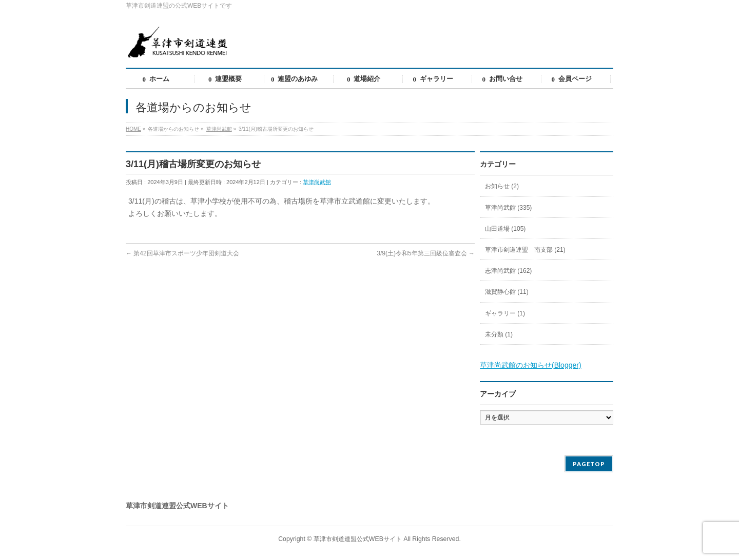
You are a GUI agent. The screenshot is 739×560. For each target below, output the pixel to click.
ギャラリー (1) (505, 313)
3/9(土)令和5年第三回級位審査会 (426, 253)
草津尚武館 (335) (508, 207)
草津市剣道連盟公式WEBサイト (358, 539)
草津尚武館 (317, 182)
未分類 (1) (499, 334)
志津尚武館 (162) (508, 270)
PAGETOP (589, 464)
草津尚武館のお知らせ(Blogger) (530, 365)
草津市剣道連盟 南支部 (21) (525, 249)
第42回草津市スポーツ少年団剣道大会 (182, 253)
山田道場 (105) (505, 228)
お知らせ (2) (502, 186)
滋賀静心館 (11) (507, 291)
